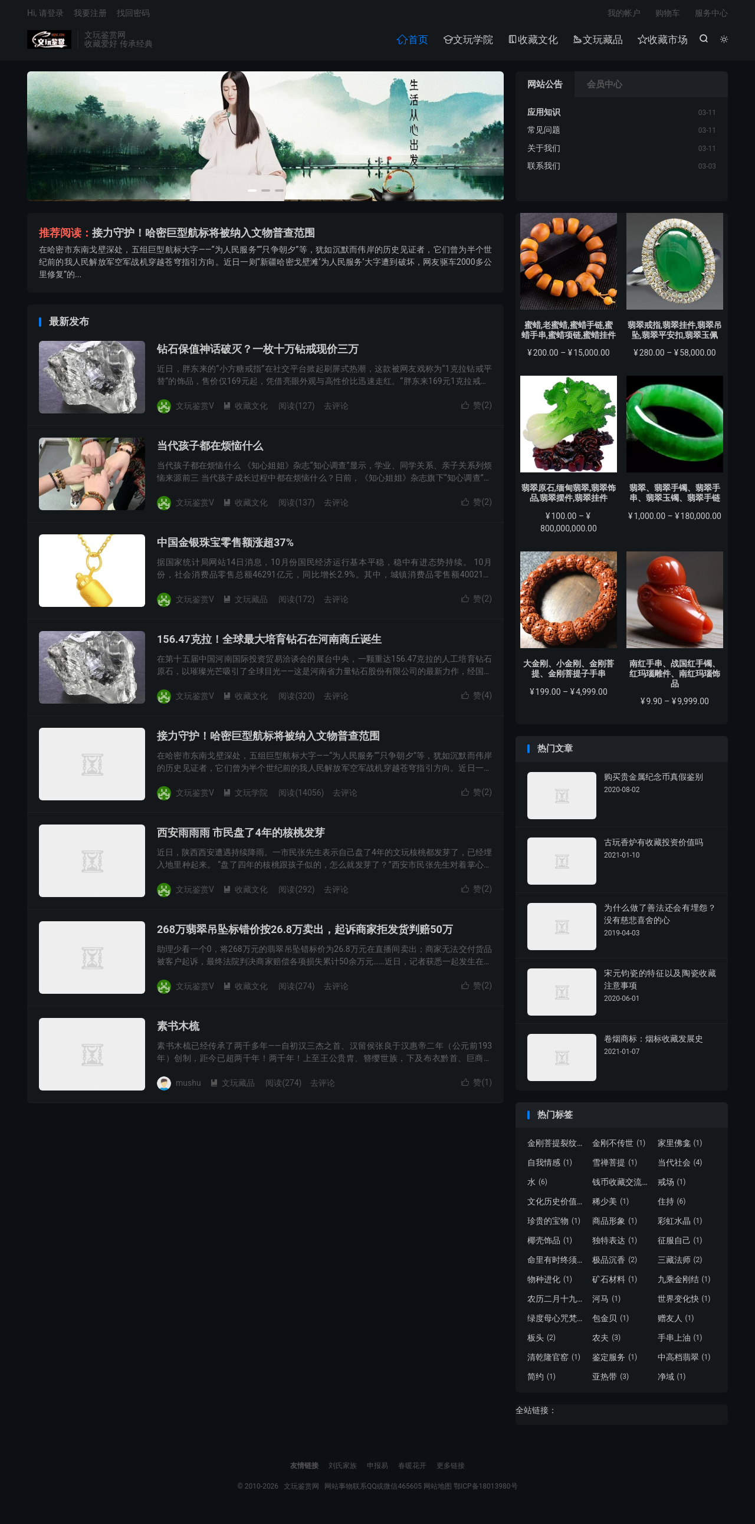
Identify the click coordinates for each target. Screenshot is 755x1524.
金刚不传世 (618, 1147)
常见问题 (543, 134)
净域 (672, 1380)
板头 (541, 1341)
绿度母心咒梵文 (556, 1322)
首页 (412, 42)
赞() (476, 409)
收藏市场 (662, 42)
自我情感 (549, 1166)
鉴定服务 (614, 1361)
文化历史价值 (556, 1205)
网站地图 (438, 1490)
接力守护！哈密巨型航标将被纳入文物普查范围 (203, 237)
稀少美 (610, 1205)
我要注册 (90, 15)
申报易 (377, 1470)
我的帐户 (624, 15)
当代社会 (680, 1166)
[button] (252, 194)
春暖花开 (412, 1470)
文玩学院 (467, 42)
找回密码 (133, 15)
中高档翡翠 (684, 1361)
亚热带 (610, 1380)
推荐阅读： (65, 237)
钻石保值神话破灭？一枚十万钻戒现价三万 (258, 353)
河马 (606, 1303)
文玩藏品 (597, 42)
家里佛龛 (680, 1147)
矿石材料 (614, 1283)
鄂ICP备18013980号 (486, 1490)
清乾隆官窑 (553, 1361)
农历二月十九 (556, 1303)
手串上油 (680, 1341)
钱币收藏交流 (621, 1186)
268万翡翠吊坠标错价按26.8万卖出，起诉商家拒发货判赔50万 (305, 933)
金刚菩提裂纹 (556, 1147)
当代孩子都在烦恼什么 (210, 450)
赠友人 (676, 1322)
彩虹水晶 (680, 1225)
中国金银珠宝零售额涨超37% (225, 546)
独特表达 (614, 1244)
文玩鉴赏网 (49, 41)
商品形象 (614, 1225)
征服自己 (680, 1244)
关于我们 (543, 152)
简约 (541, 1380)
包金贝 (610, 1322)
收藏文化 (532, 42)
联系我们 (543, 170)
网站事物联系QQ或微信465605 (373, 1490)
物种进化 (549, 1283)
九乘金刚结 (684, 1283)
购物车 (667, 15)
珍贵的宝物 (553, 1225)
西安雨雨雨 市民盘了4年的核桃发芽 (241, 836)
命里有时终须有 (556, 1264)
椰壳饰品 (549, 1244)
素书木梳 (178, 1030)
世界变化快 (684, 1303)
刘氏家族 (343, 1470)
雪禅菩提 (614, 1166)
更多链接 (450, 1470)
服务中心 (711, 15)
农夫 (606, 1341)
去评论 (336, 410)
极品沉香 (614, 1264)
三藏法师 (680, 1264)
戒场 (672, 1186)
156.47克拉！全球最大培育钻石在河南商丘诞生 (269, 643)
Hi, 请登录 (45, 15)
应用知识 (543, 116)
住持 (672, 1205)
